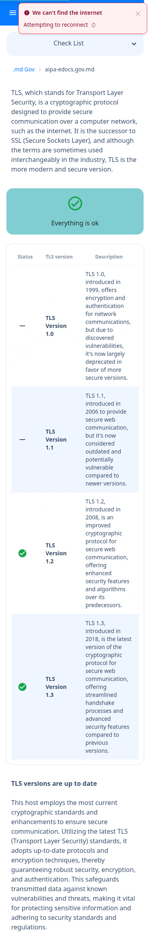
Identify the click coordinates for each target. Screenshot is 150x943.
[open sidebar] (12, 12)
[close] (138, 13)
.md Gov (24, 69)
